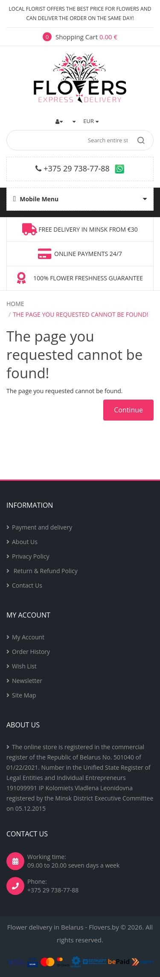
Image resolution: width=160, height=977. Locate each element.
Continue (128, 410)
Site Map (24, 695)
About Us (25, 542)
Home (15, 304)
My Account (28, 637)
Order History (31, 651)
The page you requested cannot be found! (80, 314)
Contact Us (27, 585)
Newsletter (27, 681)
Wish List (24, 666)
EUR (91, 121)
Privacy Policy (30, 556)
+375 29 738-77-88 (77, 168)
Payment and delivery (42, 527)
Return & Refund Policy (45, 571)
